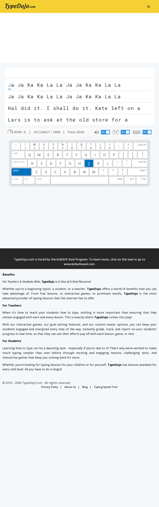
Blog (85, 387)
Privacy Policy (49, 387)
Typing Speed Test (106, 387)
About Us (70, 387)
